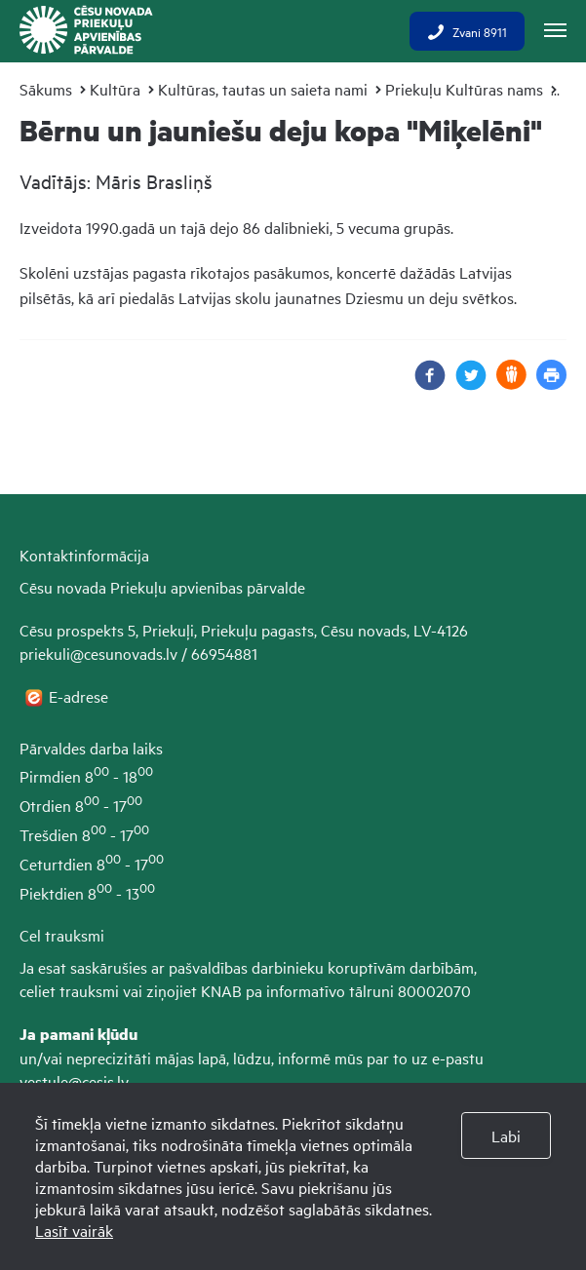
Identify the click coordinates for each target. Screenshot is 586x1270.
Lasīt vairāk (74, 1230)
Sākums (46, 88)
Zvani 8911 (467, 31)
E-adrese (80, 696)
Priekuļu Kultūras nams (464, 88)
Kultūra (115, 88)
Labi (506, 1135)
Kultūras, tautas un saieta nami (263, 88)
